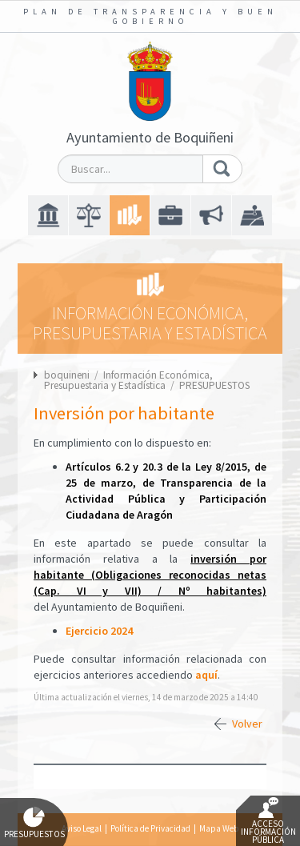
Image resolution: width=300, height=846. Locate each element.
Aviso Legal (82, 828)
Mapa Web (218, 828)
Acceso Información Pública (268, 821)
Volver (247, 723)
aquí (206, 675)
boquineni (67, 375)
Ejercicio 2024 (99, 630)
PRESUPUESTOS (214, 385)
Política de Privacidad (150, 828)
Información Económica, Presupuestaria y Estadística (128, 380)
